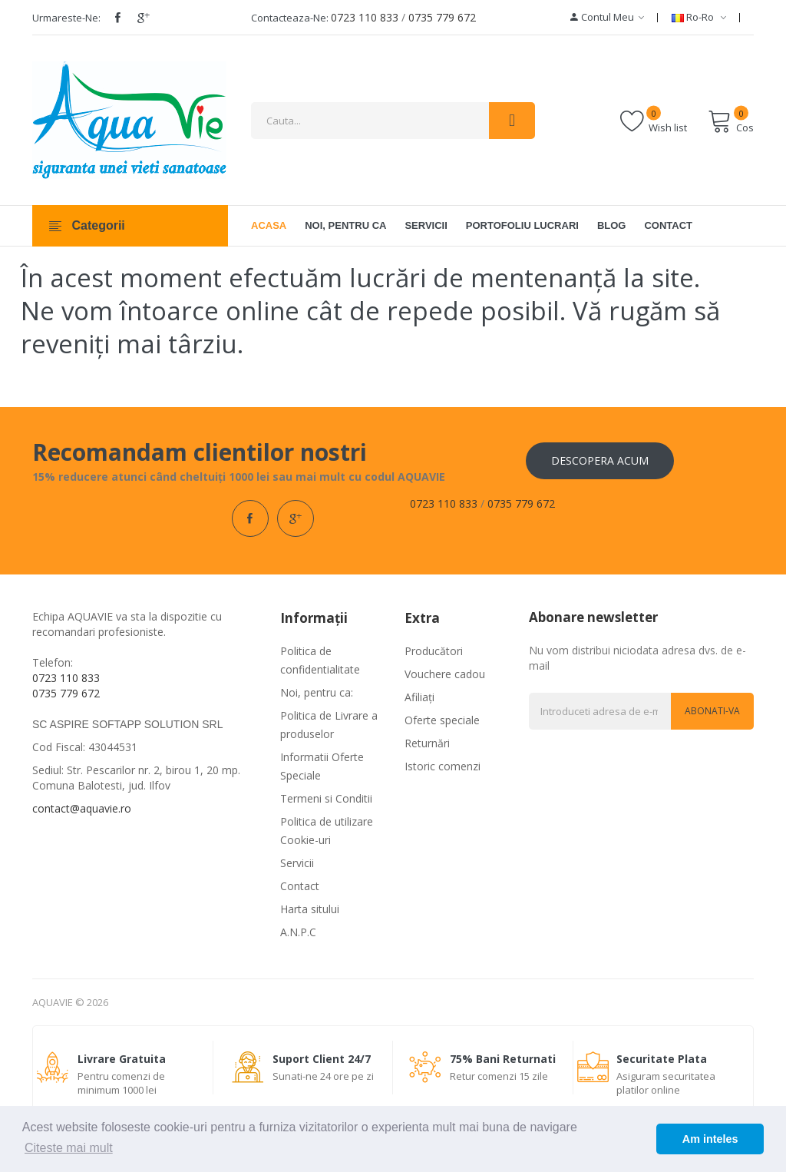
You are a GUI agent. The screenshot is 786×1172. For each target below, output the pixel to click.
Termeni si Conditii (326, 798)
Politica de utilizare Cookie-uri (326, 830)
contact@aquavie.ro (81, 808)
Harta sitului (309, 909)
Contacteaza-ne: (290, 18)
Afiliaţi (419, 697)
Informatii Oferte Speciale (322, 766)
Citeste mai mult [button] (69, 1147)
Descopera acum (600, 460)
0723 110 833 (364, 17)
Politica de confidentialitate (320, 660)
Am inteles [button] (710, 1139)
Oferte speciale (442, 720)
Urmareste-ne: (66, 18)
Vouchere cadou (445, 674)
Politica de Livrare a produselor (329, 724)
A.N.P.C (298, 932)
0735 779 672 (442, 17)
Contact (299, 886)
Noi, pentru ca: (316, 692)
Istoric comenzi (443, 766)
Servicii (297, 863)
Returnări (427, 743)
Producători (434, 651)
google (143, 17)
